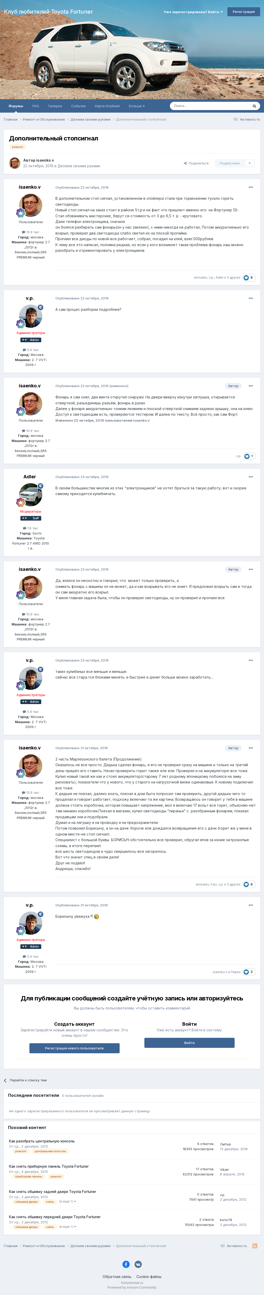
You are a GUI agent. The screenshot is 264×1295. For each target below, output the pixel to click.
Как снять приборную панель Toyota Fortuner (49, 1166)
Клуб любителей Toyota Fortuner (48, 11)
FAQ (35, 106)
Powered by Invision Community (132, 1287)
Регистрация (244, 12)
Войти (189, 1043)
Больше (137, 106)
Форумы (16, 108)
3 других (234, 277)
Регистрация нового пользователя (74, 1048)
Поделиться (196, 163)
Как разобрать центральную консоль (42, 1141)
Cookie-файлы (148, 1276)
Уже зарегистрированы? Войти (193, 12)
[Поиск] (197, 106)
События (78, 106)
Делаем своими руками (78, 166)
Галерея (55, 106)
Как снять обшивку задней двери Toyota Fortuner (52, 1192)
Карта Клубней (107, 106)
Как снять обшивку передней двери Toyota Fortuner (55, 1217)
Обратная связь (117, 1276)
